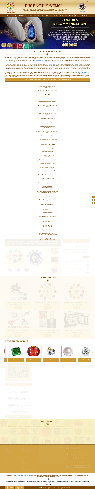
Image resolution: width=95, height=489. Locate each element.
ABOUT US (13, 15)
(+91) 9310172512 (51, 488)
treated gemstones (83, 72)
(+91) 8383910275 (64, 488)
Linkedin (24, 475)
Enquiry (20, 487)
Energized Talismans (53, 64)
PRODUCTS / (66, 15)
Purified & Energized (67, 59)
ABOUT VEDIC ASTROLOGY (25, 15)
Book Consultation (51, 15)
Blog (77, 15)
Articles (30, 475)
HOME (7, 15)
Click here (82, 11)
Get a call (10, 487)
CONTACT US (84, 15)
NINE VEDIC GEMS (39, 15)
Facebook (19, 475)
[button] (2, 32)
